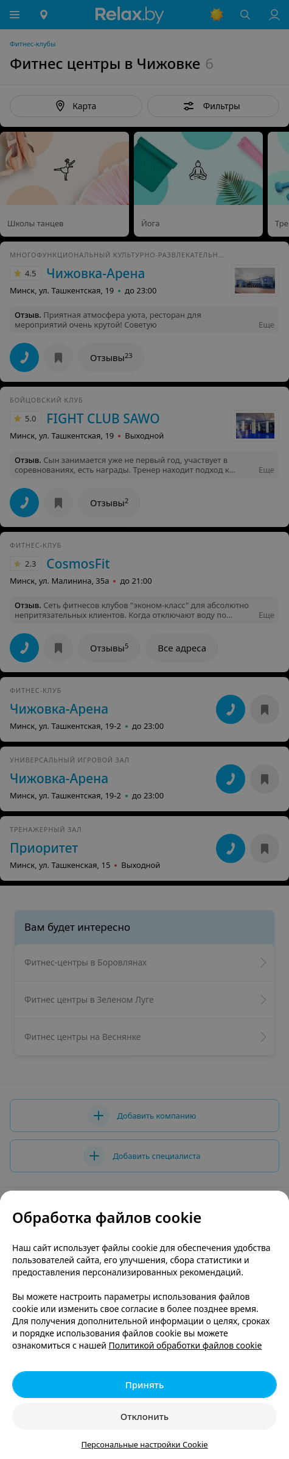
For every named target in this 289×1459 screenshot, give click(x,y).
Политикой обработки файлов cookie (185, 1345)
